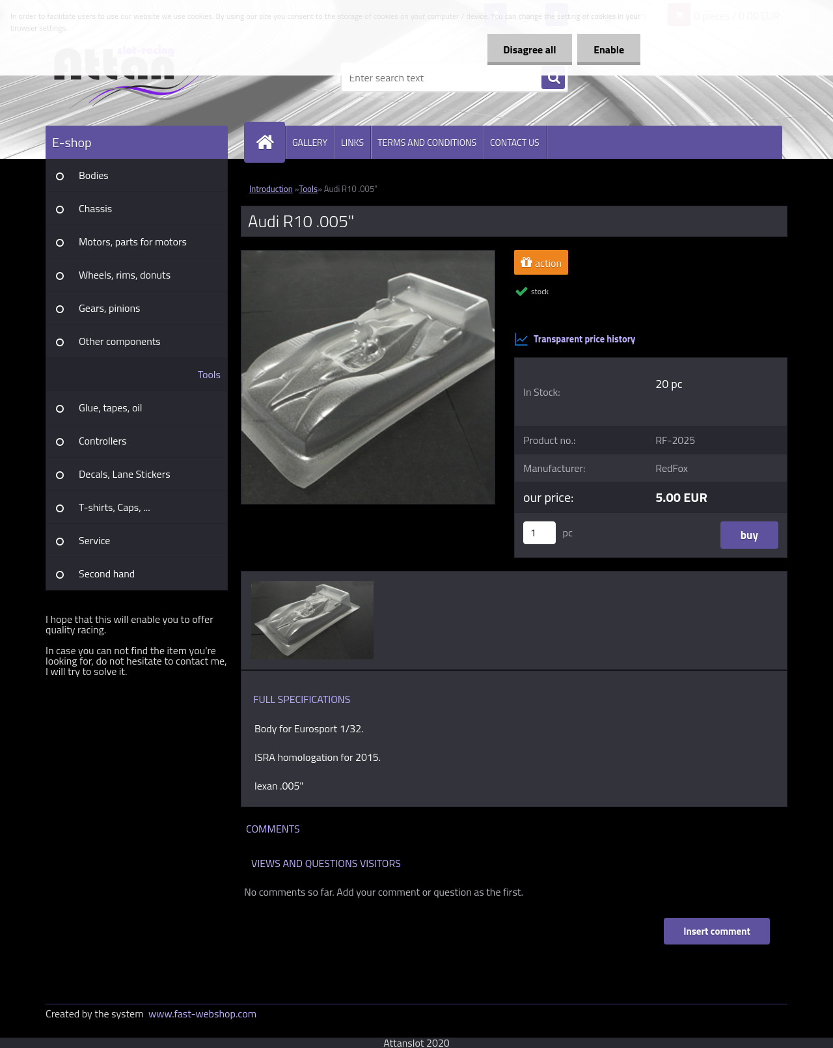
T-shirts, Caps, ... (114, 507)
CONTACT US (514, 142)
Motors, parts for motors (133, 241)
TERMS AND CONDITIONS (426, 142)
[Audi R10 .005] (368, 256)
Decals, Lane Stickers (125, 474)
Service (94, 540)
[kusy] (539, 532)
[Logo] (135, 77)
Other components (120, 341)
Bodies (94, 175)
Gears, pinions (110, 308)
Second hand (107, 573)
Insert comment (716, 931)
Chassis (95, 208)
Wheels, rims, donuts (125, 275)
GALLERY (309, 142)
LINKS (352, 142)
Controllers (102, 440)
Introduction (271, 188)
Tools (209, 374)
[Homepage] (270, 142)
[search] (553, 78)
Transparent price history (574, 339)
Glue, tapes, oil (111, 407)
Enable (609, 49)
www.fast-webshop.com (202, 1013)
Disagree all (529, 49)
